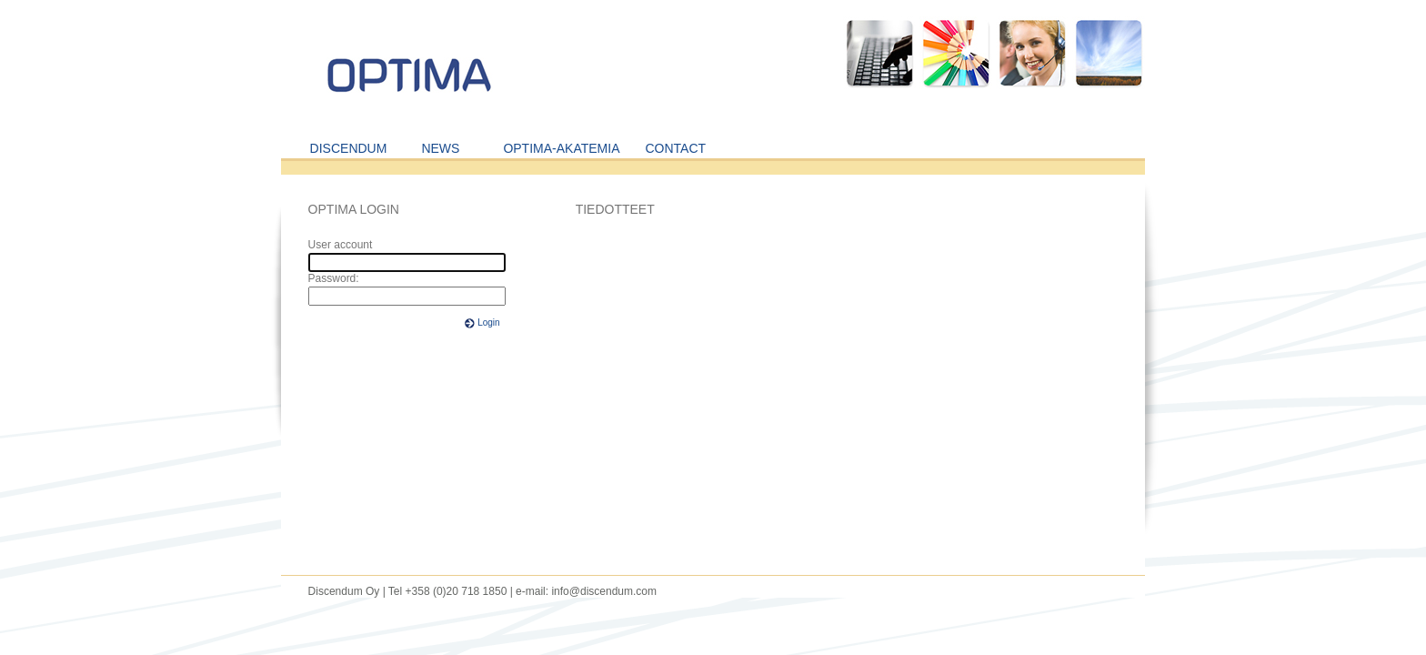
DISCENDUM (348, 148)
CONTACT (675, 148)
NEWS (440, 148)
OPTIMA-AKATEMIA (561, 148)
